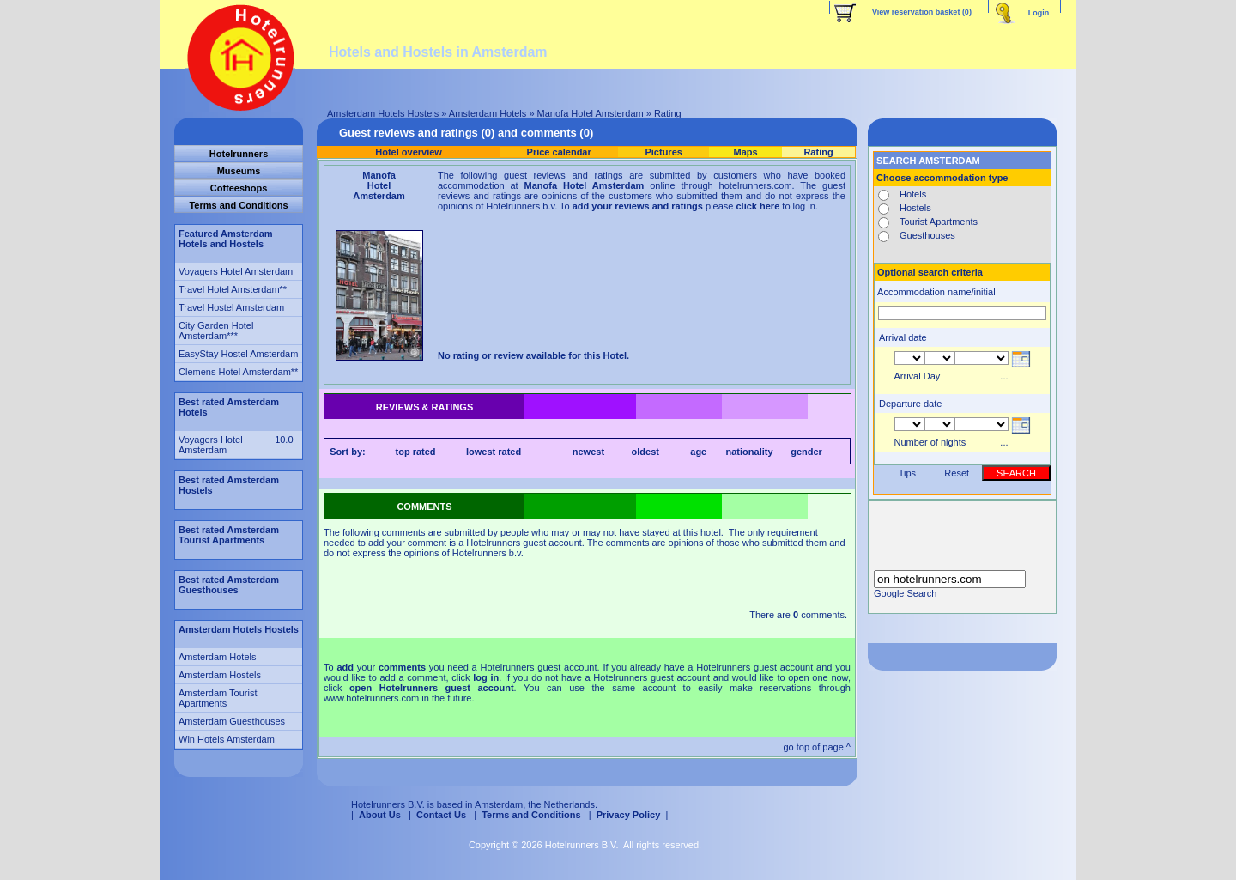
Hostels (915, 208)
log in (486, 677)
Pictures (663, 152)
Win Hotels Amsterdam (227, 739)
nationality (749, 451)
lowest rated (493, 451)
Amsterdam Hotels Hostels (383, 113)
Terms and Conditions (531, 815)
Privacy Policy (629, 815)
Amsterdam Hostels (220, 675)
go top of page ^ (817, 747)
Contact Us (441, 815)
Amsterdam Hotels (487, 113)
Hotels (913, 194)
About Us (380, 815)
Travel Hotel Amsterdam (229, 289)
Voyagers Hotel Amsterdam (236, 271)
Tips (907, 473)
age (698, 451)
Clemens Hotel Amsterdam (235, 372)
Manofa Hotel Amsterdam (590, 113)
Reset (956, 473)
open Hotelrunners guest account (431, 688)
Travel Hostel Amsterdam (231, 307)
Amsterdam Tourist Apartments (218, 698)
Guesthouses (927, 235)
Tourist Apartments (939, 221)
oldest (645, 451)
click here (758, 206)
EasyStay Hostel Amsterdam (238, 354)
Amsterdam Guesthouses (232, 721)
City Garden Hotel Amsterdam (216, 330)
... (1004, 376)
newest (588, 451)
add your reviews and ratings (638, 206)
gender (806, 451)
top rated (416, 451)
